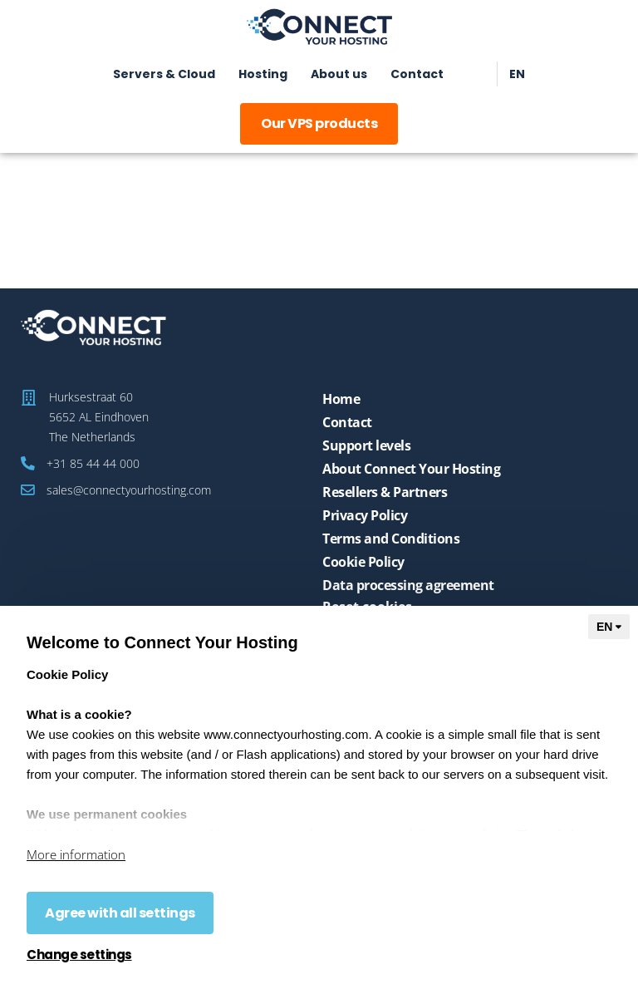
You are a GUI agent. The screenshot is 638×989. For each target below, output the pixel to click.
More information (76, 854)
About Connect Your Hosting (411, 469)
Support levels (366, 445)
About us (339, 74)
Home (341, 399)
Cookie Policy (363, 562)
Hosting (262, 74)
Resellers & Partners (384, 492)
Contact (417, 74)
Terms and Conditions (390, 538)
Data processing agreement (408, 585)
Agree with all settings (120, 913)
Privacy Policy (364, 515)
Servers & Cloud (164, 74)
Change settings (79, 954)
